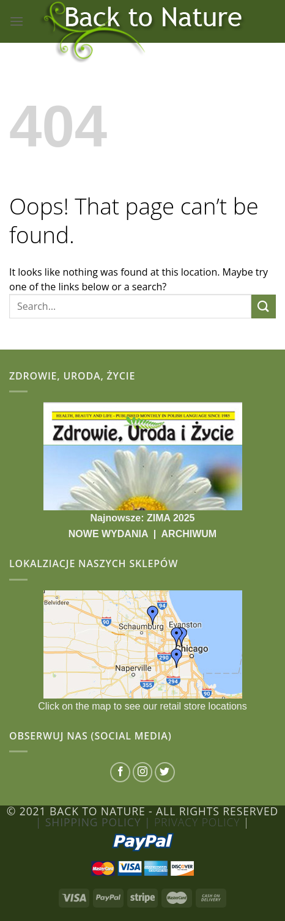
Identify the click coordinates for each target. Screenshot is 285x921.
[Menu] (16, 21)
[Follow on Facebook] (120, 772)
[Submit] (263, 306)
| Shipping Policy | (94, 822)
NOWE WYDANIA (109, 534)
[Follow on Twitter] (165, 772)
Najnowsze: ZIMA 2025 (142, 518)
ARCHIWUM (189, 534)
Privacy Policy (198, 822)
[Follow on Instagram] (143, 772)
